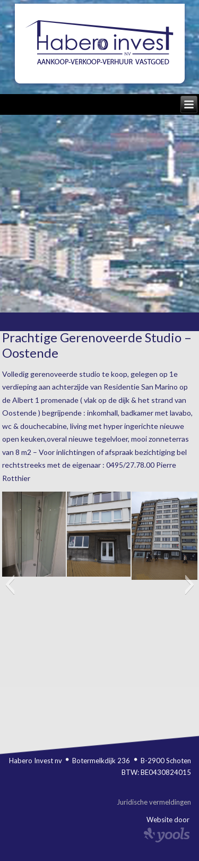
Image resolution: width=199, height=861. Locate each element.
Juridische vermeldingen (154, 802)
